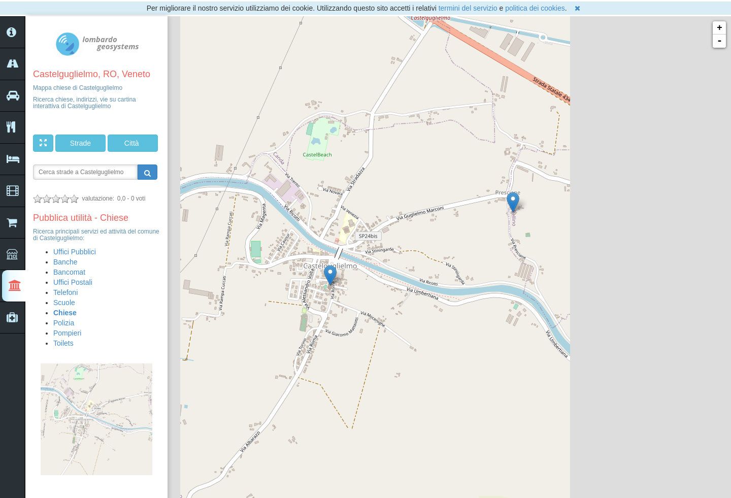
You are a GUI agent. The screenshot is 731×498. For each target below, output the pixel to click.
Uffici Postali (72, 282)
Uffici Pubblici (74, 252)
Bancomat (69, 272)
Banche (65, 262)
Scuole (64, 302)
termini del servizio (468, 8)
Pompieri (67, 333)
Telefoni (65, 292)
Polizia (63, 323)
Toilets (63, 343)
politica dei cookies (535, 8)
